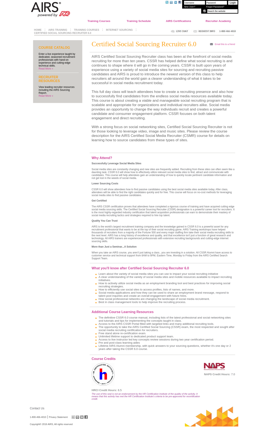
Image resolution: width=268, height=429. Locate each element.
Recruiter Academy (218, 21)
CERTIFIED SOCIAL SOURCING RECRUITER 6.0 (62, 33)
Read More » (46, 68)
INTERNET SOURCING (119, 29)
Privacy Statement (58, 417)
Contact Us (37, 408)
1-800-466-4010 (38, 417)
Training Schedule (139, 21)
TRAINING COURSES (86, 29)
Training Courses (99, 21)
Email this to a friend (225, 44)
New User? (189, 6)
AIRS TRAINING (57, 29)
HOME (38, 29)
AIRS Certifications (178, 21)
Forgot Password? (215, 6)
